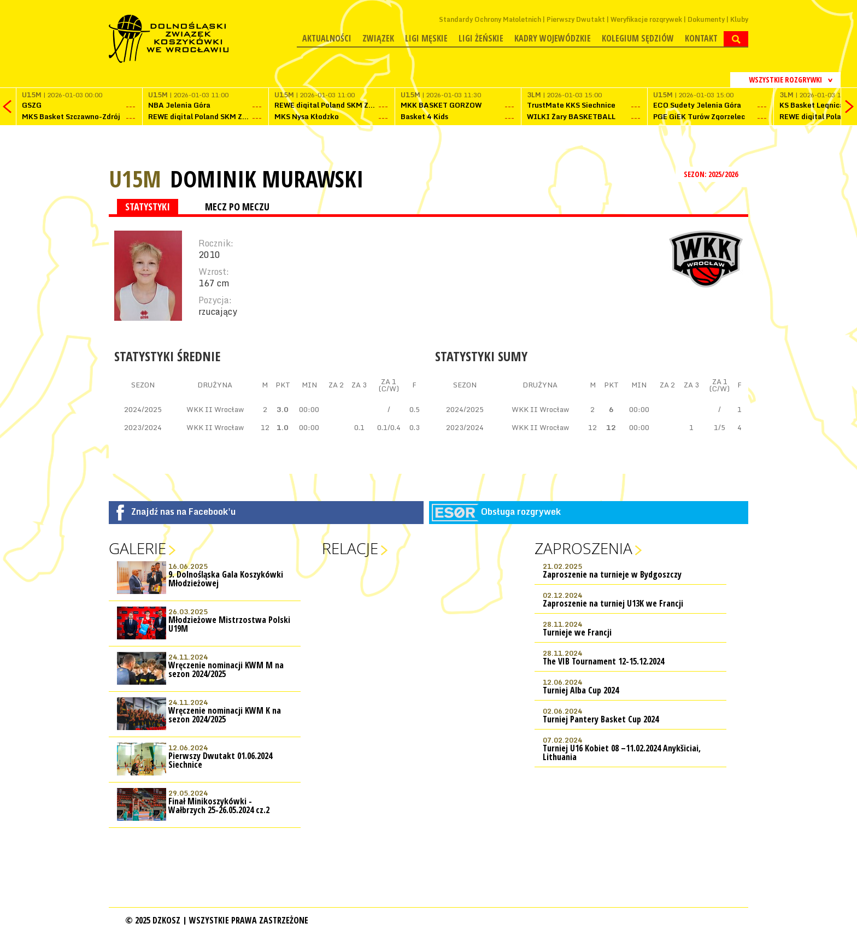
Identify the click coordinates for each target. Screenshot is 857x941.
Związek (378, 38)
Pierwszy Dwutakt (576, 19)
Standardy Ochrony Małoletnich (490, 19)
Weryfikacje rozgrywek (646, 19)
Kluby (739, 19)
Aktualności (326, 38)
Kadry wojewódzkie (552, 38)
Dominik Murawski (266, 179)
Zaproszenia (583, 548)
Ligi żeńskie (481, 38)
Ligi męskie (426, 38)
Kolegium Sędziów (638, 38)
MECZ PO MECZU (237, 206)
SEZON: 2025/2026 (712, 174)
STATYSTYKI (147, 206)
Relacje (350, 548)
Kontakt (701, 38)
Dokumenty (706, 19)
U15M (135, 178)
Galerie (137, 548)
